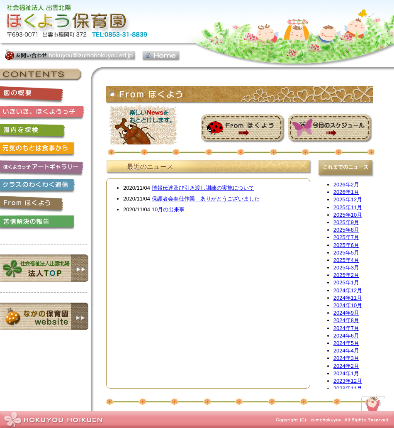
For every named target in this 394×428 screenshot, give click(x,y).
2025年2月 (346, 275)
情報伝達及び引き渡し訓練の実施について (203, 188)
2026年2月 (346, 184)
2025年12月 (347, 199)
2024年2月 (346, 366)
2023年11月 (347, 388)
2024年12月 (347, 290)
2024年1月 (346, 373)
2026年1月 (346, 192)
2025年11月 (347, 207)
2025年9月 (346, 222)
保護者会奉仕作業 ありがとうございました (206, 199)
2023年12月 (347, 381)
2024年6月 (346, 336)
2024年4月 (346, 350)
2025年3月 (346, 267)
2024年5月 (346, 343)
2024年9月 (346, 313)
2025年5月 (346, 252)
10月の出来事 (168, 209)
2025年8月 (346, 230)
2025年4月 (346, 260)
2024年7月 (346, 328)
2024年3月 (346, 358)
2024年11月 (347, 298)
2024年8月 (346, 320)
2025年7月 (346, 237)
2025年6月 (346, 245)
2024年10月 (347, 305)
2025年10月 (347, 215)
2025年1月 (346, 282)
